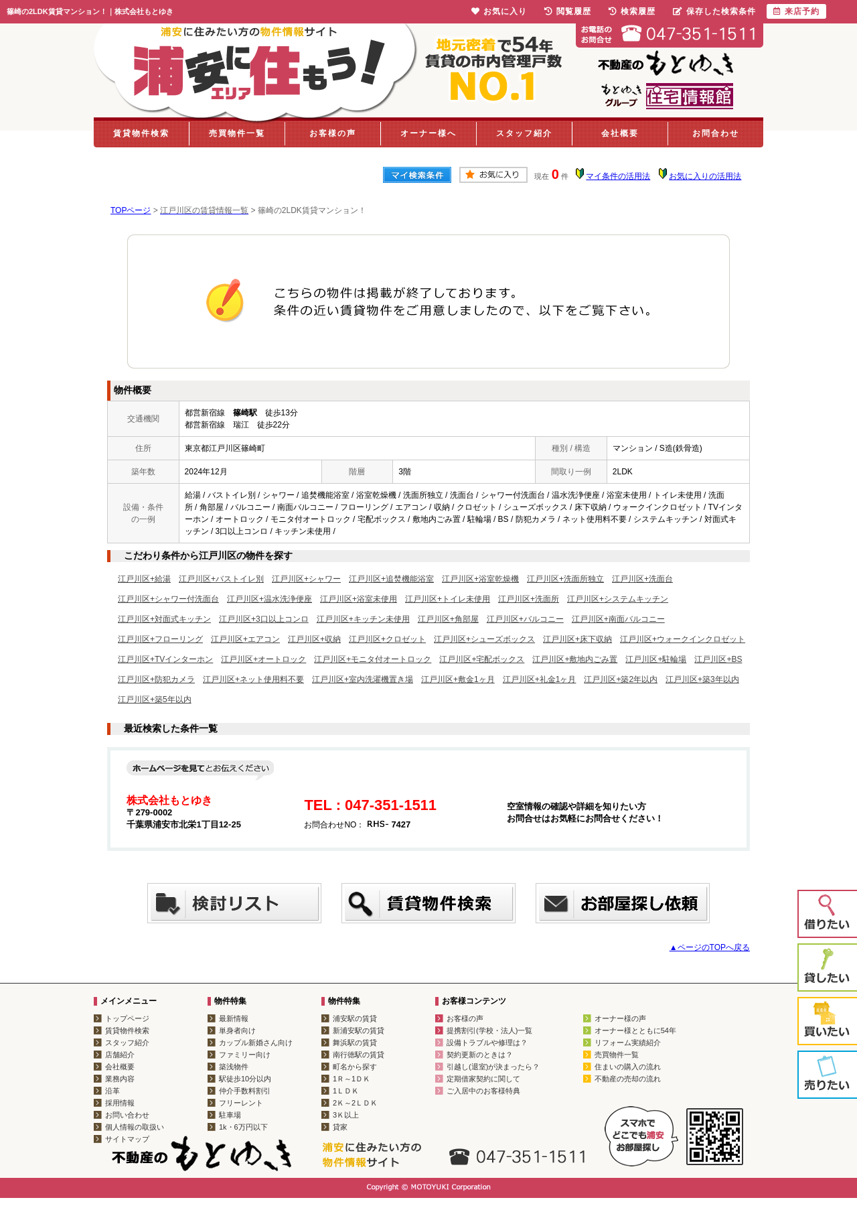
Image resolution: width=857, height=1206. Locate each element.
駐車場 (230, 1115)
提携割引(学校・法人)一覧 (489, 1030)
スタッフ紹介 (524, 133)
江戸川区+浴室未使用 (358, 599)
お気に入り (499, 11)
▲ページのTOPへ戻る (710, 947)
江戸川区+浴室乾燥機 (480, 579)
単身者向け (237, 1030)
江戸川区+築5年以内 (154, 699)
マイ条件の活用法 (618, 176)
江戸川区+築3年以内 (702, 679)
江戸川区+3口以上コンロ (264, 619)
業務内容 (120, 1079)
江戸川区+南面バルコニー (618, 619)
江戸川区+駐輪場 (655, 659)
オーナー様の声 (620, 1018)
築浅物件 (233, 1067)
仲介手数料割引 (244, 1091)
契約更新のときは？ (480, 1055)
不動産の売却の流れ (628, 1079)
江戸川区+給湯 (144, 579)
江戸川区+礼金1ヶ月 (539, 679)
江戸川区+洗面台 (642, 579)
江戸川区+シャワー (306, 579)
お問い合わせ (127, 1115)
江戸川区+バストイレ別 (221, 579)
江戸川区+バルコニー (525, 619)
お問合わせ (715, 133)
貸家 (340, 1127)
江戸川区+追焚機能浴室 (391, 579)
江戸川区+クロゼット (387, 639)
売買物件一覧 (237, 133)
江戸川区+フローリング (160, 639)
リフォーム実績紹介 (628, 1042)
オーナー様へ (428, 133)
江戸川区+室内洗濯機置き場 (362, 679)
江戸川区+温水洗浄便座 (269, 599)
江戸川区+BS (718, 659)
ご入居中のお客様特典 (483, 1091)
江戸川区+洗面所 (528, 599)
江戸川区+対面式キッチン (164, 619)
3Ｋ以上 (346, 1115)
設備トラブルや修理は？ (487, 1042)
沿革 (112, 1091)
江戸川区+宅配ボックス (481, 659)
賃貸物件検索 (141, 133)
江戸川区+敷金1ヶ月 (458, 679)
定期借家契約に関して (483, 1079)
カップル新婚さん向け (256, 1042)
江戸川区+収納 (314, 639)
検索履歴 (632, 11)
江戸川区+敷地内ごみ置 (574, 659)
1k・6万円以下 (243, 1127)
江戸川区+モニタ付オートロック (372, 659)
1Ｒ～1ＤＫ (351, 1079)
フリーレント (241, 1103)
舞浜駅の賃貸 (355, 1042)
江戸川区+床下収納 (577, 639)
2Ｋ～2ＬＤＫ (355, 1103)
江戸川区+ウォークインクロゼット (682, 639)
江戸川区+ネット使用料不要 (253, 679)
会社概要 (620, 133)
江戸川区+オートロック (263, 659)
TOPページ (130, 210)
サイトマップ (127, 1139)
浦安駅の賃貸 (355, 1018)
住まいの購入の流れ (628, 1067)
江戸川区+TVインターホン (165, 659)
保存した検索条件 (714, 11)
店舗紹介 (120, 1055)
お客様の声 (332, 133)
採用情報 (120, 1103)
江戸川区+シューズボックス (484, 639)
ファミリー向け (244, 1055)
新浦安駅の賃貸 (358, 1030)
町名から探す (355, 1067)
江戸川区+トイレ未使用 (447, 599)
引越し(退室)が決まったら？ (493, 1067)
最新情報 (233, 1018)
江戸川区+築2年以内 (620, 679)
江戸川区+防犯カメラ (156, 679)
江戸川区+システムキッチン (617, 599)
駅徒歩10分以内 (245, 1079)
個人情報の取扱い (134, 1127)
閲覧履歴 (567, 11)
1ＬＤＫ (346, 1091)
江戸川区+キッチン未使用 (363, 619)
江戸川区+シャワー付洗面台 (168, 599)
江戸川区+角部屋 (448, 619)
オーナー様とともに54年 (635, 1030)
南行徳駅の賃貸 (358, 1055)
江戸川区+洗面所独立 (565, 579)
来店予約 (796, 11)
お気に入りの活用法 (705, 176)
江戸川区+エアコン (245, 639)
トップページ (127, 1018)
